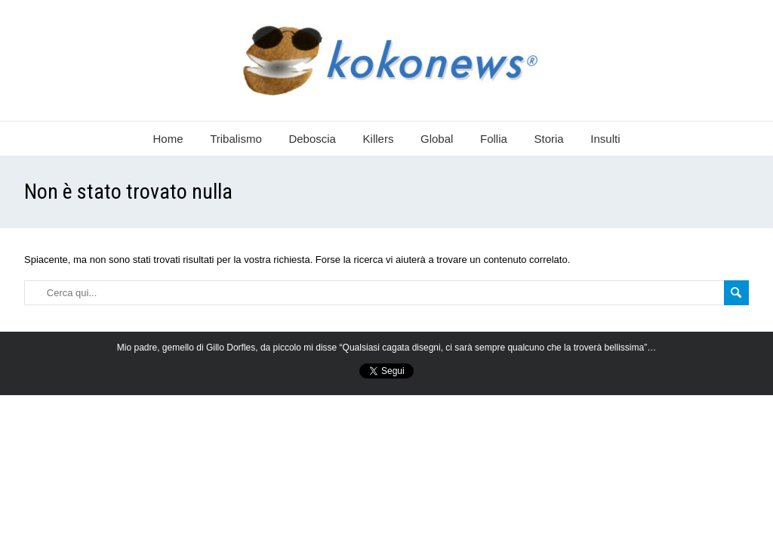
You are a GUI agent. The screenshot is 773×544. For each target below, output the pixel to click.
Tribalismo (236, 138)
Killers (378, 138)
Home (168, 138)
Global (436, 138)
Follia (493, 138)
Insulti (605, 138)
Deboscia (312, 138)
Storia (549, 138)
